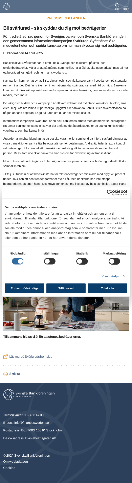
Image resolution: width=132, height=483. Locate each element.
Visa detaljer (110, 276)
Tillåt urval (66, 288)
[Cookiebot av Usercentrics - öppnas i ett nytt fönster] (109, 192)
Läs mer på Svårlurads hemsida (30, 356)
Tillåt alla (107, 288)
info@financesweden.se (31, 422)
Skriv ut (14, 373)
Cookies (9, 467)
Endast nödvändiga (25, 288)
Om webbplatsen (15, 461)
